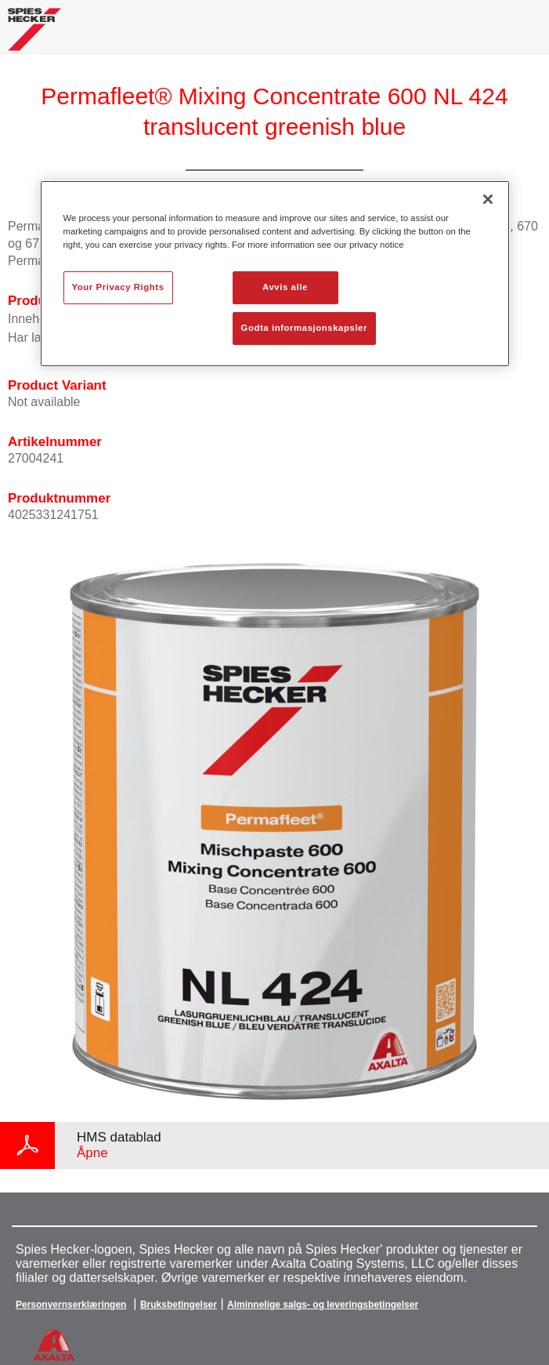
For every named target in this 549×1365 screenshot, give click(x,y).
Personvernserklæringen (71, 1304)
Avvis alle (285, 287)
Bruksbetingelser (178, 1304)
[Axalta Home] (34, 35)
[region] (275, 273)
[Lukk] (488, 199)
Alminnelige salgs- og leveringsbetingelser (322, 1304)
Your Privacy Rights (118, 287)
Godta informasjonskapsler (304, 327)
